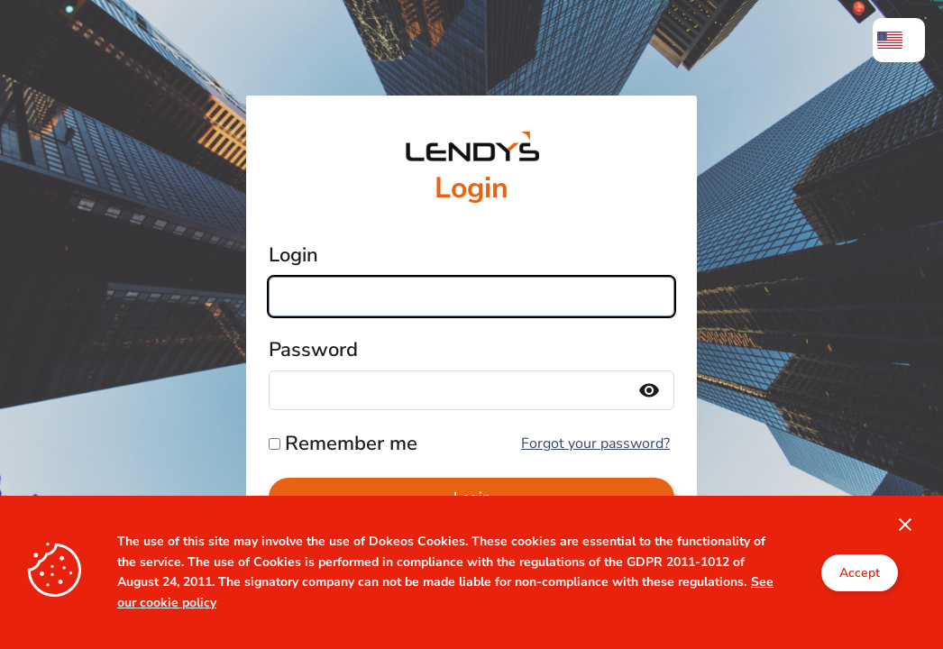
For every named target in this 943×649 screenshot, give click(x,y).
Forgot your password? (595, 443)
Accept (859, 572)
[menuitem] (898, 40)
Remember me (351, 443)
